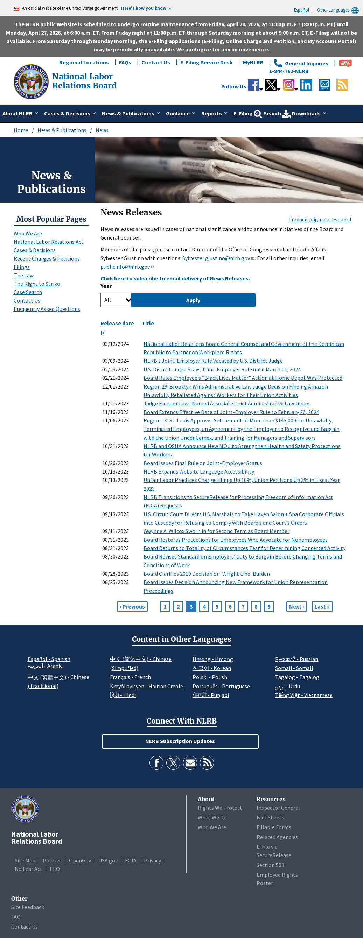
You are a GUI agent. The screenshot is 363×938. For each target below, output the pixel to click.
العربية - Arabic (45, 666)
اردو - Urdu (287, 686)
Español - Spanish (49, 658)
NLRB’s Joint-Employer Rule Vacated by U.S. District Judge (213, 360)
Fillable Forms (274, 827)
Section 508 (270, 864)
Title (148, 323)
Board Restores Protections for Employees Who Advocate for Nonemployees (236, 539)
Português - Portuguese (221, 686)
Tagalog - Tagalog (297, 677)
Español (301, 10)
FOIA (131, 860)
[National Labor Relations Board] (32, 81)
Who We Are (28, 233)
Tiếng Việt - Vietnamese (304, 694)
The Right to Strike (37, 283)
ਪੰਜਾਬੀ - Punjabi (211, 694)
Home (21, 130)
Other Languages (339, 10)
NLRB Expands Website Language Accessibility (199, 471)
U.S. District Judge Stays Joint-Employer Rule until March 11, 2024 (222, 369)
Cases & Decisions (35, 250)
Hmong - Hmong (213, 658)
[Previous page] (132, 606)
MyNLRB (253, 62)
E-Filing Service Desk (206, 62)
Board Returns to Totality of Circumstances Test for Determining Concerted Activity (244, 548)
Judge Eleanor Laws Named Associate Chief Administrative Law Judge (226, 403)
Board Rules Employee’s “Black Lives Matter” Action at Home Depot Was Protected (243, 377)
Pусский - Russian (297, 658)
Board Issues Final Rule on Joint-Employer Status (203, 463)
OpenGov (80, 860)
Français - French (130, 677)
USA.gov (108, 860)
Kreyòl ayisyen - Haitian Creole (146, 686)
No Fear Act (28, 868)
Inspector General (278, 807)
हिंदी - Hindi (123, 694)
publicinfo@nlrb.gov (127, 266)
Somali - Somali (294, 668)
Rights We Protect (220, 807)
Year (106, 286)
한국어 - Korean (212, 668)
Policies (52, 860)
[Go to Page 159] (322, 606)
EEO (55, 868)
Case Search (28, 292)
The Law (24, 275)
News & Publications (61, 130)
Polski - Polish (210, 677)
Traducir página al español (319, 219)
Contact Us (155, 62)
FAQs (125, 62)
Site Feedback (27, 906)
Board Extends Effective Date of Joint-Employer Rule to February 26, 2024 (231, 411)
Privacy (152, 860)
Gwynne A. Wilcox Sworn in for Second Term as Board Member (216, 530)
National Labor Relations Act (49, 241)
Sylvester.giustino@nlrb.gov (218, 258)
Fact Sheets (270, 817)
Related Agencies (277, 836)
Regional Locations (84, 62)
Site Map (25, 860)
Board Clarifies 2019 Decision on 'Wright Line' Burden (207, 573)
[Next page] (296, 606)
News (102, 130)
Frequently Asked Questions (47, 308)
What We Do (212, 817)
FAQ (16, 916)
